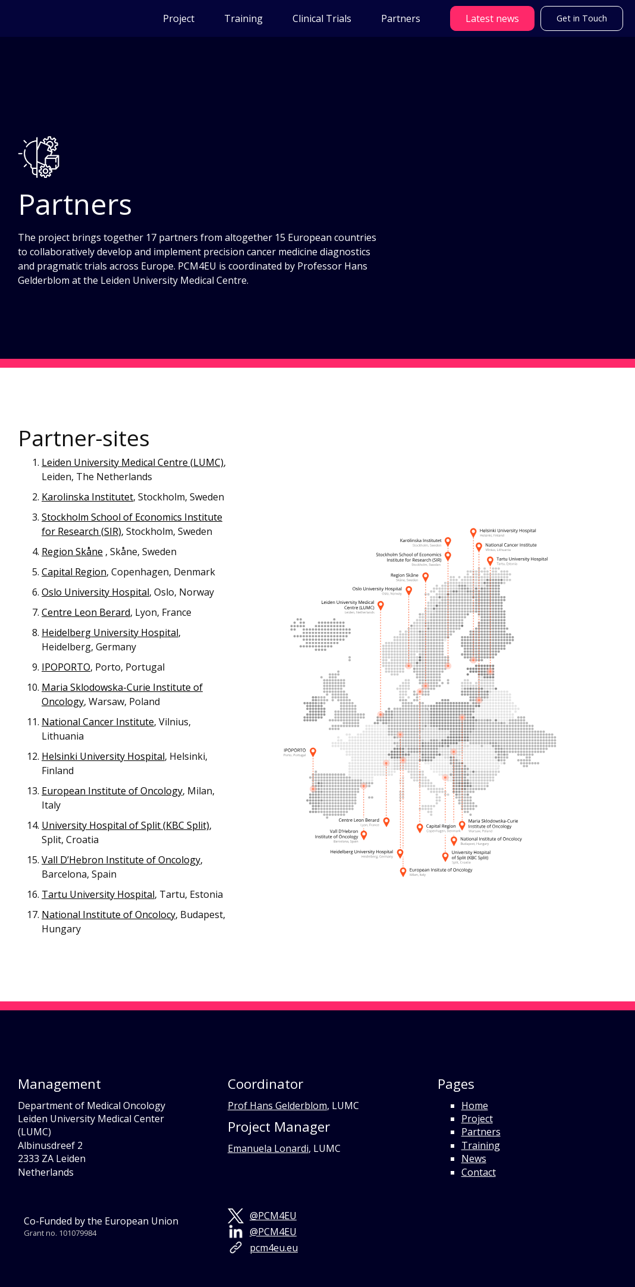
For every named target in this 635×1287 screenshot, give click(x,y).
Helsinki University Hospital (103, 756)
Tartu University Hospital (98, 894)
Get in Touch (581, 18)
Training (480, 1145)
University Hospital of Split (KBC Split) (125, 825)
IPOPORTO (66, 667)
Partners (481, 1131)
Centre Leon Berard (86, 612)
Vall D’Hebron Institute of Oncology (121, 859)
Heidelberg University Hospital (110, 632)
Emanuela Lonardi (268, 1148)
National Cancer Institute (98, 721)
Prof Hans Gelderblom (277, 1105)
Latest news (492, 18)
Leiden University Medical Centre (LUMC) (133, 462)
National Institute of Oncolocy (108, 914)
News (473, 1158)
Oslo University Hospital (95, 592)
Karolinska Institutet (87, 496)
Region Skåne (72, 551)
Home (474, 1105)
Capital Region (74, 571)
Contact (478, 1172)
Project (477, 1118)
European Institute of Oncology (112, 790)
